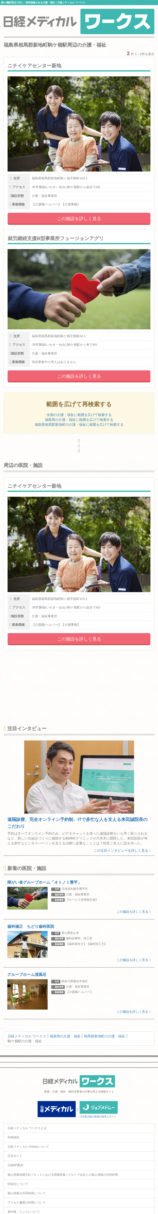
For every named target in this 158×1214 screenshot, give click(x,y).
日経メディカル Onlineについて (28, 1146)
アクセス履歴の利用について (27, 1202)
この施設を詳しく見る (79, 218)
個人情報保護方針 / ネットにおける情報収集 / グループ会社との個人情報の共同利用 (63, 1174)
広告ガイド (15, 1156)
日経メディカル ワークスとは (27, 1128)
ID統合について (18, 1184)
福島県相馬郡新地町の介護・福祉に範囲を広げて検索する (79, 424)
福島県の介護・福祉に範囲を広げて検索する (79, 420)
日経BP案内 (15, 1165)
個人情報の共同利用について (27, 1193)
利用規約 (13, 1137)
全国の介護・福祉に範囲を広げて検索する (79, 415)
